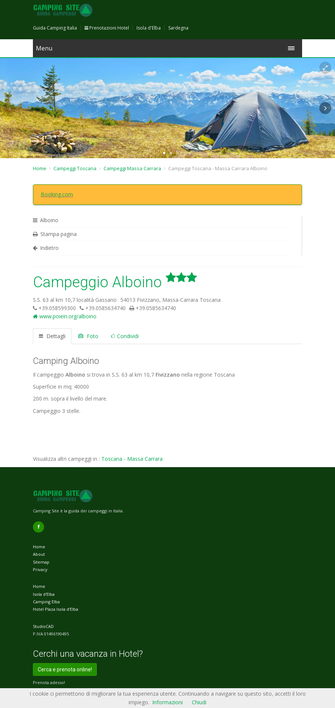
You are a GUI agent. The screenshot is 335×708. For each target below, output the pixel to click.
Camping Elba (46, 601)
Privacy (40, 569)
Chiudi (199, 702)
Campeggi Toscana (74, 168)
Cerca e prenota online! (65, 669)
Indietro (46, 247)
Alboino (45, 220)
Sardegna (178, 28)
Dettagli (52, 336)
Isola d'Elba (148, 28)
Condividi (125, 336)
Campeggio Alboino (115, 282)
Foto (88, 336)
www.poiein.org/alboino (64, 316)
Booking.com (57, 194)
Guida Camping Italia (55, 28)
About (39, 554)
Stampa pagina (55, 233)
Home (39, 168)
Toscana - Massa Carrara (132, 458)
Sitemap (41, 562)
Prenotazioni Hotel (106, 28)
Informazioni (167, 702)
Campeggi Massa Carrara (132, 168)
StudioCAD (43, 626)
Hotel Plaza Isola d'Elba (55, 609)
